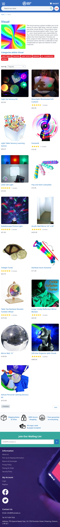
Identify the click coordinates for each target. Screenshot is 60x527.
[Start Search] (51, 8)
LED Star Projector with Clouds (44, 353)
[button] (56, 8)
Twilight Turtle (7, 267)
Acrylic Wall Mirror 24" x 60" (43, 226)
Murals (4, 59)
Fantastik (35, 143)
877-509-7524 (10, 517)
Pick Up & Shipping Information (13, 458)
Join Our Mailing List (29, 436)
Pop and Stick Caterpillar (42, 185)
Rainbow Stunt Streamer (41, 267)
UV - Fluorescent (47, 56)
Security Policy (7, 471)
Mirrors (36, 56)
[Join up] (57, 441)
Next (55, 407)
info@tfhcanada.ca (13, 513)
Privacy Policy (6, 465)
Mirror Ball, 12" (7, 353)
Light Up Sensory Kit (9, 99)
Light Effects (26, 56)
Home (2, 14)
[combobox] (27, 8)
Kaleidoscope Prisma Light (12, 226)
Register (5, 484)
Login (4, 481)
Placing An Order (8, 468)
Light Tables (6, 56)
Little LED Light (7, 185)
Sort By (3, 67)
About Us (5, 454)
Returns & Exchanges (9, 461)
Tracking (16, 56)
